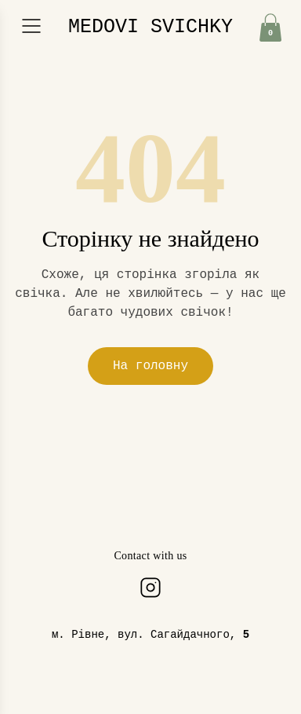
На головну (150, 366)
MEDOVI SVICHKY (150, 27)
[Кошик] (270, 27)
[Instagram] (150, 588)
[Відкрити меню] (31, 26)
